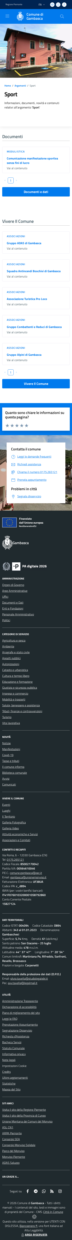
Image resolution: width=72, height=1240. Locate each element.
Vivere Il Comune (36, 383)
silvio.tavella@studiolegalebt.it (29, 978)
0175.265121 (15, 859)
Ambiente (8, 646)
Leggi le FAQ (9, 1018)
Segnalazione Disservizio (17, 1030)
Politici (6, 620)
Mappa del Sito (11, 1089)
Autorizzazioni (10, 664)
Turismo (6, 717)
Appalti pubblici (11, 658)
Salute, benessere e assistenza (21, 705)
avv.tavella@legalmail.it (22, 983)
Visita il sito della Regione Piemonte (24, 1109)
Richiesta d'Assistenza (15, 1036)
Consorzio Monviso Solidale (18, 1145)
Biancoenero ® (28, 1226)
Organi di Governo (13, 585)
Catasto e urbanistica (15, 670)
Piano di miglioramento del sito (21, 1013)
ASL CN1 (7, 1127)
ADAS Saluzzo (11, 1162)
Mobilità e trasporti (13, 699)
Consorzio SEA (11, 1139)
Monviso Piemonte (13, 1157)
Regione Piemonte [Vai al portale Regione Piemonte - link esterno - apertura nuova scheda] (14, 4)
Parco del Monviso (13, 1151)
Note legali (8, 1060)
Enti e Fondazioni (12, 608)
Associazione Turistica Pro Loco (27, 299)
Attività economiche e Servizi (20, 834)
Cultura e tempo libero (15, 676)
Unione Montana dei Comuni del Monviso (27, 1121)
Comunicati (9, 784)
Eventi (6, 804)
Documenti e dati (36, 191)
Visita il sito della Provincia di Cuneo (24, 1115)
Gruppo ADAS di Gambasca (24, 243)
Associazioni (16, 236)
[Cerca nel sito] (62, 16)
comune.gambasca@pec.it (26, 873)
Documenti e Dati (12, 602)
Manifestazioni (11, 749)
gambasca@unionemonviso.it (28, 877)
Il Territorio (8, 816)
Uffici (5, 596)
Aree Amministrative (14, 591)
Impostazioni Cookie (14, 1066)
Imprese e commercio (15, 693)
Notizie (6, 743)
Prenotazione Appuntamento (20, 1024)
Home (7, 85)
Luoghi (6, 810)
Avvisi (5, 778)
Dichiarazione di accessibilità (19, 1007)
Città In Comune (53, 1212)
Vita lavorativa (11, 723)
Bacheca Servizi (11, 1042)
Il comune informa (13, 767)
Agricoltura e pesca (13, 640)
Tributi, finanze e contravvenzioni (22, 711)
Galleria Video (10, 828)
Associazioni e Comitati (16, 840)
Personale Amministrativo (18, 614)
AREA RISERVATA (33, 1234)
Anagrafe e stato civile (16, 652)
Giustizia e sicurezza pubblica (19, 687)
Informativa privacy (14, 1054)
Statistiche (8, 1083)
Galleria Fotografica (14, 822)
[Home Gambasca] (34, 16)
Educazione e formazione (17, 681)
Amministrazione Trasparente (20, 1001)
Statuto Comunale (13, 1048)
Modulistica (16, 151)
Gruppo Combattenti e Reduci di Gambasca (34, 327)
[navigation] (7, 16)
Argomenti (20, 85)
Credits (6, 1071)
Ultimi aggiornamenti (15, 1077)
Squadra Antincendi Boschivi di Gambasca (34, 271)
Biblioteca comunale (14, 772)
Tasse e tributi (10, 761)
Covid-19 (7, 755)
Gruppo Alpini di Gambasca (24, 354)
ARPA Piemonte (12, 1133)
